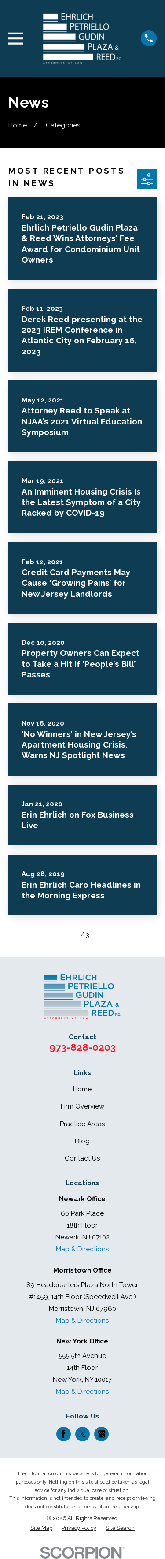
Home (82, 1089)
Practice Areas (82, 1124)
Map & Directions (82, 1249)
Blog (82, 1141)
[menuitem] (41, 1528)
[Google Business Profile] (102, 1434)
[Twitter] (82, 1434)
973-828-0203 (82, 1047)
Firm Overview (82, 1106)
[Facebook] (63, 1434)
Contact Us (82, 1158)
